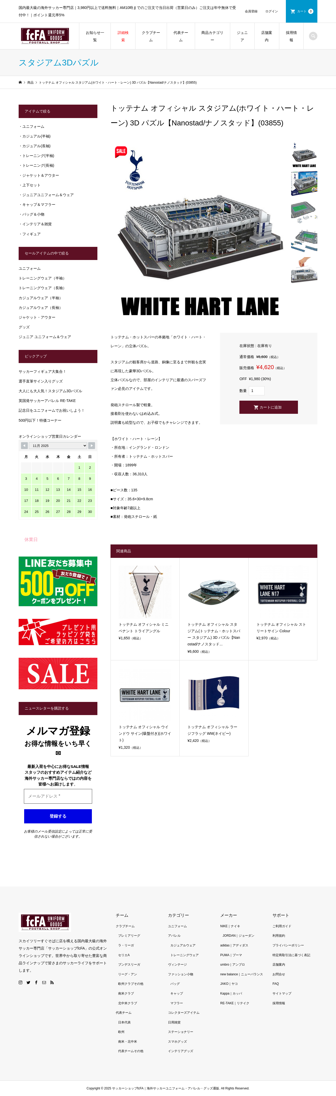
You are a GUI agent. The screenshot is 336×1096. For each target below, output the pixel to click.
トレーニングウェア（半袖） (42, 278)
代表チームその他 (130, 1051)
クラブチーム (151, 36)
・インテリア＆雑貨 (35, 224)
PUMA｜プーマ (231, 955)
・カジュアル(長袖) (34, 146)
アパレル (174, 935)
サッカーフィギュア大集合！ (42, 371)
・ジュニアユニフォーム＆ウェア (46, 195)
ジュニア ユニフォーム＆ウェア (45, 337)
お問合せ (278, 974)
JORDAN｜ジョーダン (238, 935)
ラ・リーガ (126, 945)
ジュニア (242, 36)
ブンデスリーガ (129, 964)
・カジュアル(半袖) (34, 136)
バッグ (175, 984)
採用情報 (291, 36)
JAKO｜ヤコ (229, 984)
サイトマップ (281, 993)
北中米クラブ (127, 1003)
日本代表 (124, 1022)
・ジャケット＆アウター (39, 175)
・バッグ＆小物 (31, 214)
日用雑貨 (174, 1022)
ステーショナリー (180, 1032)
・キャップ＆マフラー (37, 204)
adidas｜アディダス (234, 945)
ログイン (271, 11)
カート (305, 11)
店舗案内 (266, 36)
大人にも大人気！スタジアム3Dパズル (50, 391)
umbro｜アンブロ (232, 964)
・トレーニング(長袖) (36, 165)
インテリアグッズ (180, 1051)
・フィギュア (30, 234)
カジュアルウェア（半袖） (41, 298)
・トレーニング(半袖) (36, 156)
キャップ (176, 993)
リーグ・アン (127, 974)
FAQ (275, 984)
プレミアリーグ (129, 935)
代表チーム (181, 36)
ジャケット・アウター (37, 317)
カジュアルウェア (183, 945)
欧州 (121, 1032)
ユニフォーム (30, 268)
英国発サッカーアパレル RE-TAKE (47, 401)
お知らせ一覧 (95, 36)
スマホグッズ (177, 1041)
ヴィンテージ (177, 964)
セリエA (124, 955)
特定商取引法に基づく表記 (291, 955)
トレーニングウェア (184, 955)
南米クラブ (126, 993)
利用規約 (278, 935)
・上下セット (30, 185)
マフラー (176, 1003)
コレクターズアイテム (184, 1013)
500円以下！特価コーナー (40, 420)
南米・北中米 (127, 1041)
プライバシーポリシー (288, 945)
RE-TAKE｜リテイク (234, 1003)
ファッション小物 (180, 974)
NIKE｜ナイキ (230, 926)
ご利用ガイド (281, 926)
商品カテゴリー (212, 36)
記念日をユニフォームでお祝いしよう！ (52, 410)
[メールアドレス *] (58, 796)
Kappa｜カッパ (231, 993)
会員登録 (251, 11)
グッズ (24, 327)
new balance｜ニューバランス (241, 974)
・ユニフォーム (31, 126)
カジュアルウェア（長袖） (41, 307)
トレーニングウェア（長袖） (42, 288)
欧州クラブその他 (130, 984)
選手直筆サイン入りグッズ (41, 381)
